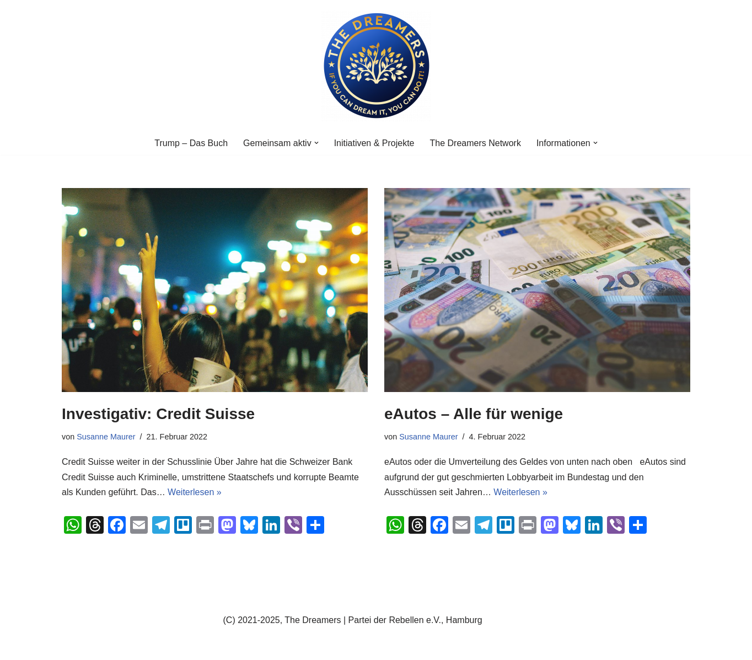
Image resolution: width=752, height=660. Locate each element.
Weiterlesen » (195, 492)
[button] (316, 143)
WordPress (173, 646)
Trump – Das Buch (191, 143)
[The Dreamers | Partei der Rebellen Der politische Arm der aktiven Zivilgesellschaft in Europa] (376, 65)
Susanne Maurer (106, 436)
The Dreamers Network (475, 143)
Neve (72, 646)
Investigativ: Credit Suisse (158, 413)
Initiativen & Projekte (374, 143)
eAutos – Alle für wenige (473, 413)
